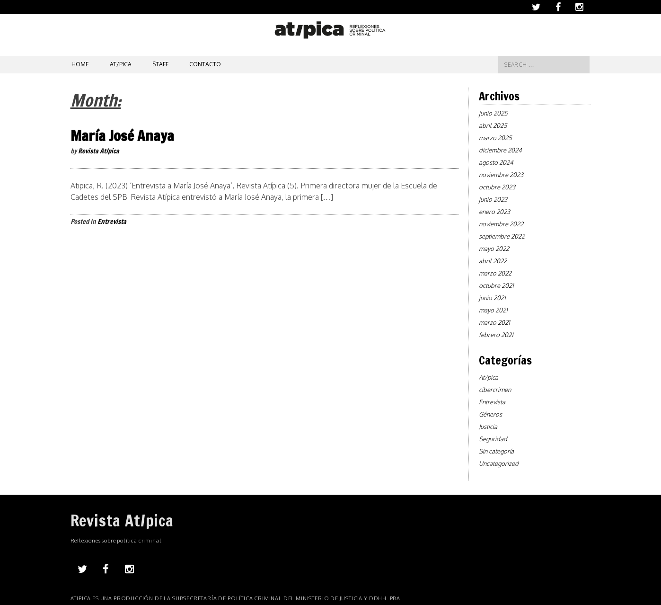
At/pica (121, 64)
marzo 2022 (495, 273)
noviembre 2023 (501, 174)
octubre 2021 (496, 285)
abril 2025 (493, 125)
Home (80, 64)
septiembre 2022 (502, 236)
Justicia (488, 426)
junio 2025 (493, 113)
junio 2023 (493, 199)
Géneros (490, 414)
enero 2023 (494, 211)
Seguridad (493, 439)
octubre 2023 (497, 187)
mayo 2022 (494, 248)
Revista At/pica (98, 151)
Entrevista (111, 221)
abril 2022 (493, 261)
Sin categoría (496, 451)
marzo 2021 (494, 322)
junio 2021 (492, 298)
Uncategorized (499, 463)
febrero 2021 (496, 334)
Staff (160, 64)
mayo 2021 (493, 310)
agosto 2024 (496, 162)
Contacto (205, 64)
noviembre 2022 (501, 224)
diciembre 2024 (500, 150)
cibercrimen (495, 389)
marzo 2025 (495, 138)
